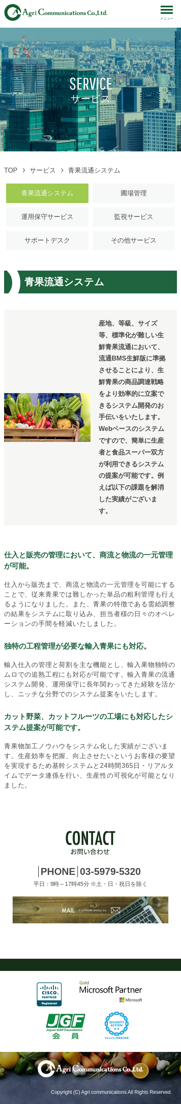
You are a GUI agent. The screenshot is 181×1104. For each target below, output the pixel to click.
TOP (11, 170)
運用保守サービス (47, 216)
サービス (43, 170)
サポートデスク (47, 240)
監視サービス (133, 216)
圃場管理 (134, 193)
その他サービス (134, 240)
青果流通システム (47, 193)
